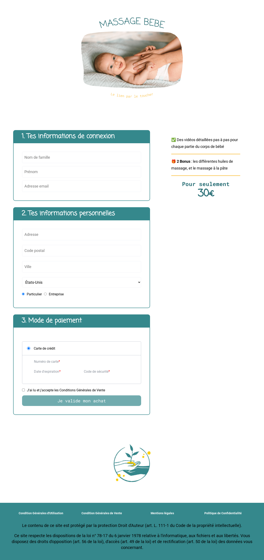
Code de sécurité (96, 372)
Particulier (32, 294)
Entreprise (54, 294)
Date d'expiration (46, 372)
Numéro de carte (46, 362)
